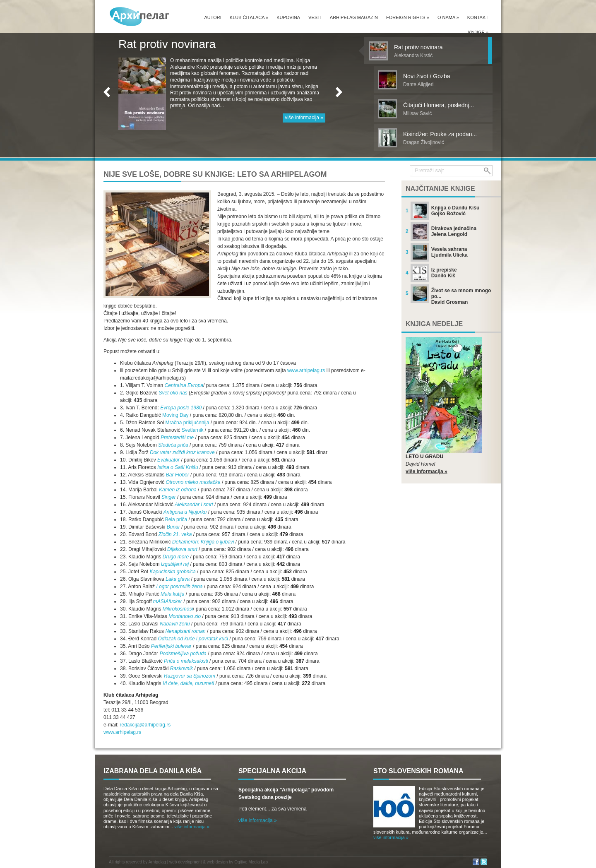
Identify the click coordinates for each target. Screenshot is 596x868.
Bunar (173, 527)
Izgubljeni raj (175, 564)
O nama (448, 17)
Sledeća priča (173, 445)
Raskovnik (181, 668)
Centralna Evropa (184, 385)
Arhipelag (157, 862)
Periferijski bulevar (171, 646)
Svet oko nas (173, 393)
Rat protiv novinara (167, 44)
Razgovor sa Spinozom (189, 676)
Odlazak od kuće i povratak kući (193, 639)
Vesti (315, 17)
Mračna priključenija (187, 423)
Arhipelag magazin (354, 17)
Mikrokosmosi (178, 609)
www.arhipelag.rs (306, 370)
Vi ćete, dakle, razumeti (188, 683)
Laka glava (178, 579)
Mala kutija (172, 594)
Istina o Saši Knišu (177, 467)
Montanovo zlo (184, 616)
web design (217, 862)
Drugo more (176, 557)
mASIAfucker (167, 601)
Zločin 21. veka (175, 534)
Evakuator (168, 460)
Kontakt (477, 17)
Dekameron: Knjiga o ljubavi (203, 542)
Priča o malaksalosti (186, 661)
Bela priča (176, 519)
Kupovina (288, 17)
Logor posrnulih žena (179, 586)
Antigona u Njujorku (185, 512)
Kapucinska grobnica (172, 572)
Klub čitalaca (249, 17)
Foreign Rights (407, 17)
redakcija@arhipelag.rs (145, 725)
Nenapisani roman (185, 631)
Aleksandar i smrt (194, 504)
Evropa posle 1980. (181, 408)
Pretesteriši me (177, 437)
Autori (212, 17)
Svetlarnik (193, 430)
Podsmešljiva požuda (182, 653)
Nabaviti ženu (175, 624)
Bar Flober (177, 475)
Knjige (478, 32)
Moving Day (175, 415)
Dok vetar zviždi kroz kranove (182, 452)
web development (185, 862)
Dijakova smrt (182, 549)
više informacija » (304, 117)
